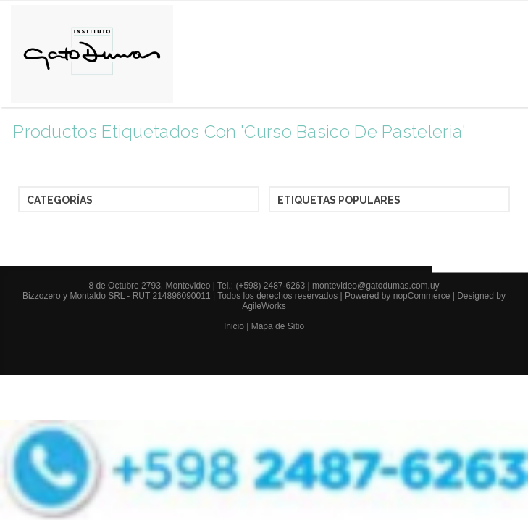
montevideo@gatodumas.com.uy (376, 286)
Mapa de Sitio (277, 326)
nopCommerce (422, 296)
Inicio (234, 326)
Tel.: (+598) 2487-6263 (262, 286)
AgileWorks (263, 306)
